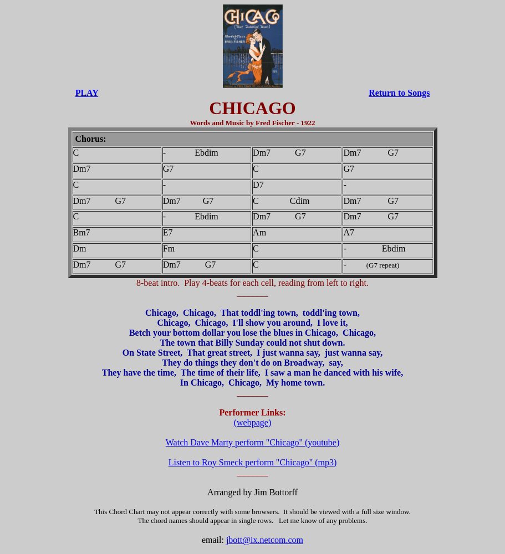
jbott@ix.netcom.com (264, 540)
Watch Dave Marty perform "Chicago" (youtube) (252, 442)
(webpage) (253, 422)
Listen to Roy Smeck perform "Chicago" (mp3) (253, 462)
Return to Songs (399, 93)
